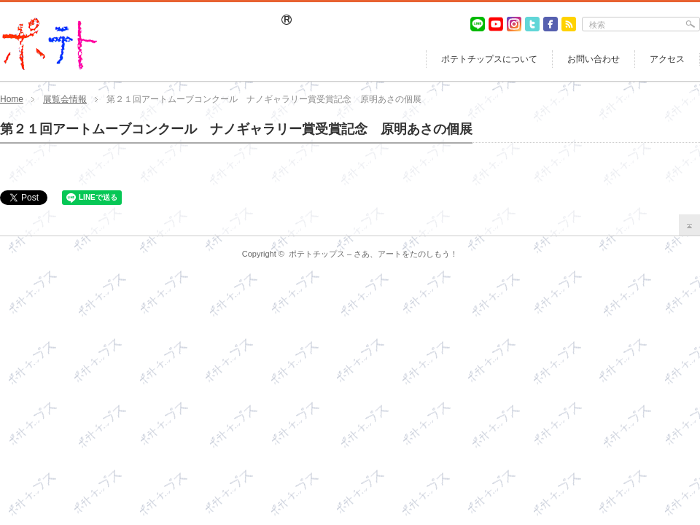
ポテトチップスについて (489, 59)
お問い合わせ (593, 59)
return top (689, 225)
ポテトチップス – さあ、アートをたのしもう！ (373, 253)
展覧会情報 (65, 99)
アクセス (667, 59)
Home (11, 99)
